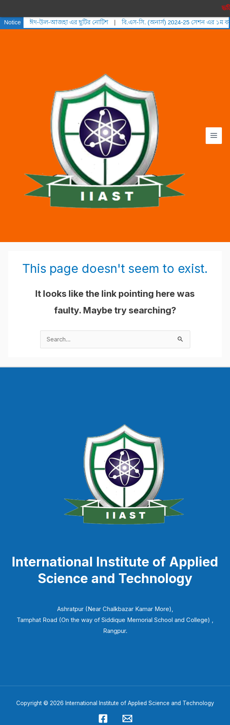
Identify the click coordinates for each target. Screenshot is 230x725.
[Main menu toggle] (214, 130)
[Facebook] (103, 713)
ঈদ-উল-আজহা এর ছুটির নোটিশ (69, 17)
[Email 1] (127, 713)
